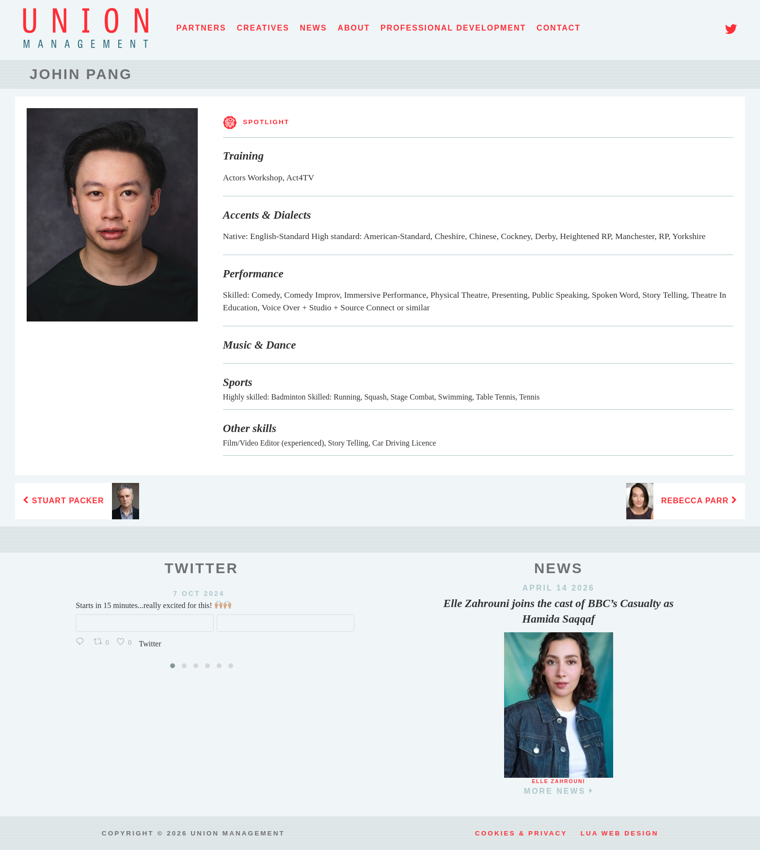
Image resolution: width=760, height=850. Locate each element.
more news (558, 790)
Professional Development (453, 28)
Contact (559, 28)
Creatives (263, 28)
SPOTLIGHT (256, 122)
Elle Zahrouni (558, 778)
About (353, 28)
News (313, 28)
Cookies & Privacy (521, 833)
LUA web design (620, 833)
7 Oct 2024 (138, 593)
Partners (201, 28)
